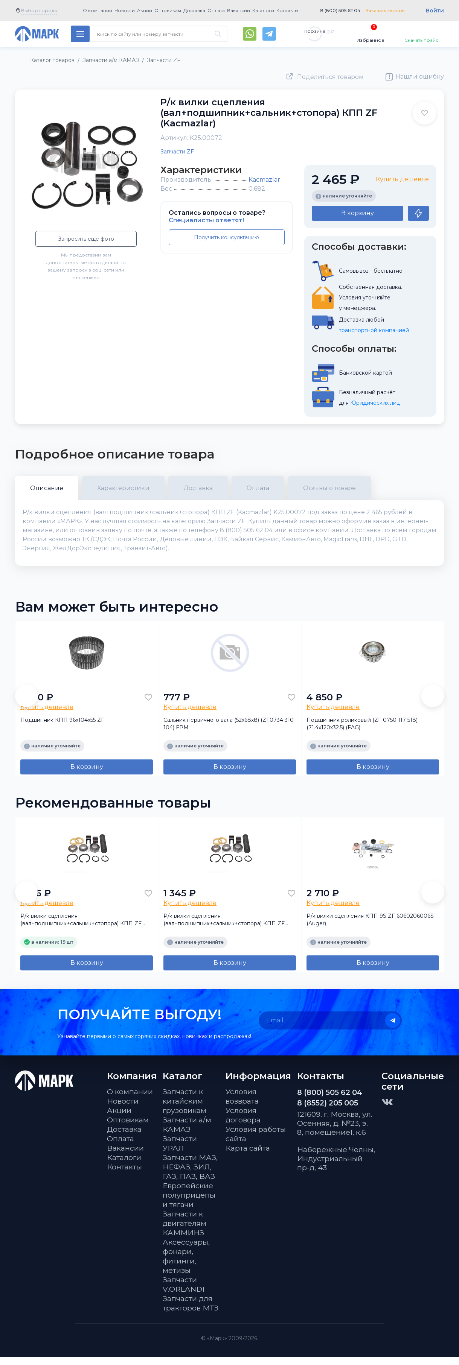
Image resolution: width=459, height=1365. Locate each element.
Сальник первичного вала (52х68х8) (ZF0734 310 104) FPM (228, 731)
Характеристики (123, 488)
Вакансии (238, 10)
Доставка (194, 10)
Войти (435, 10)
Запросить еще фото (86, 238)
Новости (124, 10)
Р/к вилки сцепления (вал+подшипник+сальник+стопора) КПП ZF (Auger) (81, 927)
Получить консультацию (226, 237)
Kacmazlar (264, 179)
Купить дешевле (402, 179)
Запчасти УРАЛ (180, 1151)
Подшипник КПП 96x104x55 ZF (62, 727)
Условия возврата (242, 1104)
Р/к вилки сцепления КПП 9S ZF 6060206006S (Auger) (370, 927)
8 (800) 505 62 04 (340, 10)
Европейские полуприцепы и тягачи (189, 1203)
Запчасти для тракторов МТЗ (190, 1311)
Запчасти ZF (177, 151)
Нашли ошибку (419, 76)
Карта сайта (248, 1155)
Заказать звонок (385, 10)
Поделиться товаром (330, 76)
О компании (97, 10)
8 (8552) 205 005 (327, 1110)
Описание (46, 488)
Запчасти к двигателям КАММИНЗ (184, 1231)
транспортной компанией (374, 330)
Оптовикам (167, 10)
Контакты (287, 10)
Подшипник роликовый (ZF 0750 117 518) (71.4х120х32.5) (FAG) (362, 731)
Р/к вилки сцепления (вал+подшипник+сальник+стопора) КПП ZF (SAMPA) (224, 927)
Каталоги (263, 10)
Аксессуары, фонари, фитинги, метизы (186, 1264)
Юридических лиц (375, 402)
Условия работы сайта (256, 1142)
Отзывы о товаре (329, 488)
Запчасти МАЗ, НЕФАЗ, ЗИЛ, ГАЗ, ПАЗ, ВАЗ (190, 1175)
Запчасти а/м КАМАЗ (187, 1132)
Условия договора (243, 1123)
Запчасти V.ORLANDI (183, 1292)
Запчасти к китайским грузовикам (184, 1109)
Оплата (216, 10)
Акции (144, 10)
